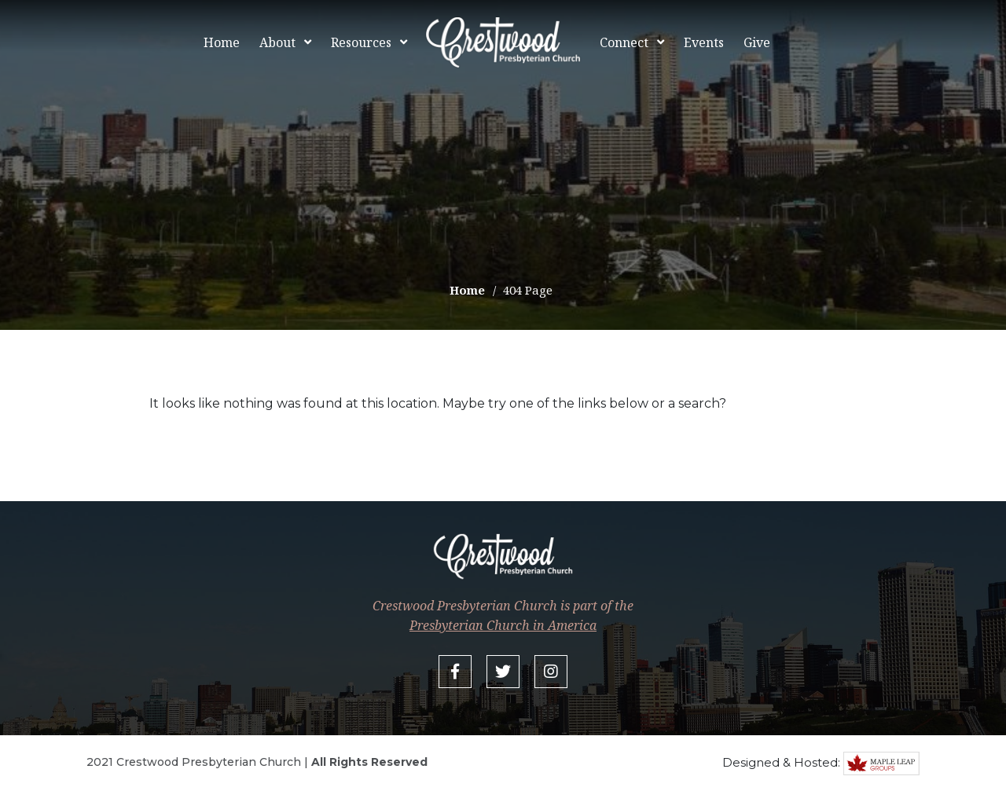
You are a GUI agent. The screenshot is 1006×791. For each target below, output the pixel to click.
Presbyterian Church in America (503, 625)
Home (222, 42)
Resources (361, 42)
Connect (624, 42)
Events (704, 42)
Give (756, 42)
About (277, 42)
